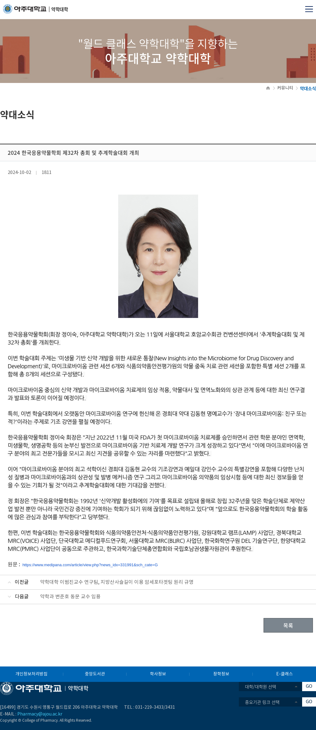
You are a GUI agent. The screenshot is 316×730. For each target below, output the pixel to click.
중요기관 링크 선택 (262, 702)
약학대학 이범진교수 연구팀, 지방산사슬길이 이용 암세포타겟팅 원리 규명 (116, 582)
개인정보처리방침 (31, 674)
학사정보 (158, 674)
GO (309, 686)
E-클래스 (284, 674)
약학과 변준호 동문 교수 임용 (70, 597)
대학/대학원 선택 (260, 686)
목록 (288, 625)
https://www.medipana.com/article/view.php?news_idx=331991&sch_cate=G (90, 565)
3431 (170, 707)
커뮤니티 (285, 88)
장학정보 (221, 674)
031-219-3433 (149, 707)
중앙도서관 (95, 674)
